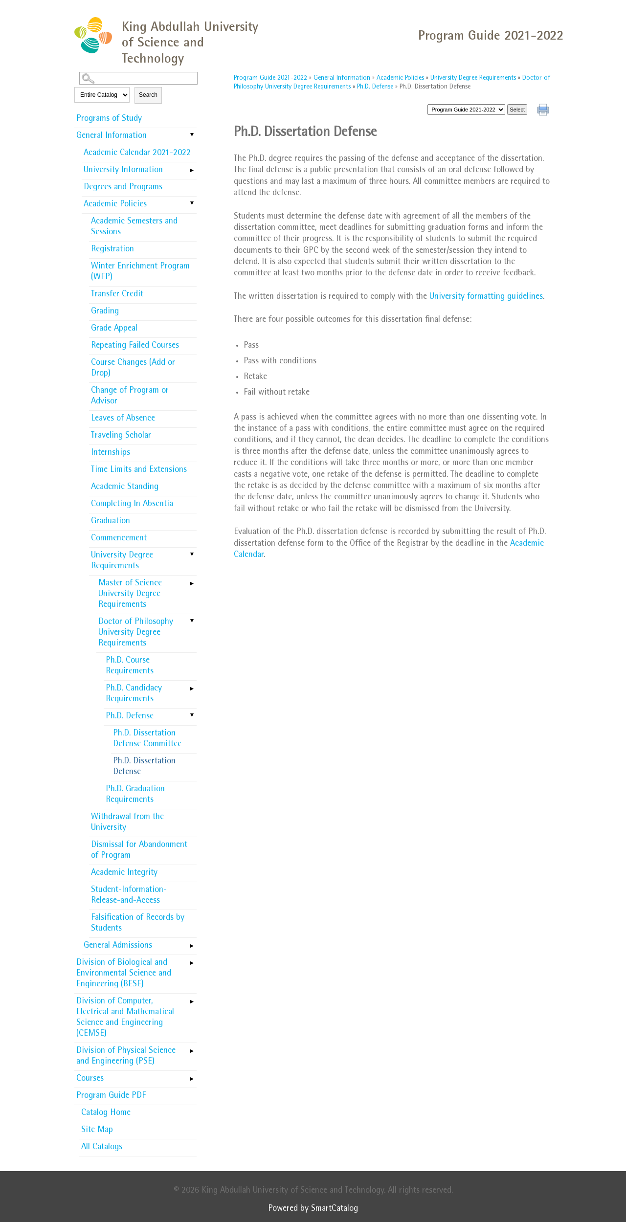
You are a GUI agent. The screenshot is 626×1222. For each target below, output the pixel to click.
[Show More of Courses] (192, 1076)
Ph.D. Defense (130, 716)
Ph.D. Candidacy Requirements (134, 694)
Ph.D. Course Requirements (130, 666)
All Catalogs (101, 1147)
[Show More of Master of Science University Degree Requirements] (192, 580)
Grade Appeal (114, 329)
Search (148, 94)
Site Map (97, 1130)
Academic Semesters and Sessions (134, 227)
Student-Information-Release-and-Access (129, 896)
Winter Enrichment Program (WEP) (140, 272)
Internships (110, 453)
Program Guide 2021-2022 (270, 78)
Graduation (110, 521)
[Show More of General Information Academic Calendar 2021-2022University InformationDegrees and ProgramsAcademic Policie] (192, 135)
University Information (123, 170)
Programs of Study (109, 119)
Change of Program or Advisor (130, 396)
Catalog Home (106, 1113)
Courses (90, 1079)
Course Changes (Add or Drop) (133, 368)
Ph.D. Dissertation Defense (144, 767)
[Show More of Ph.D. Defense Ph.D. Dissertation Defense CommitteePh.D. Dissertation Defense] (192, 716)
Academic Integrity (124, 873)
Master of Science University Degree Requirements (130, 594)
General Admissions (118, 946)
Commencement (119, 538)
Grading (105, 312)
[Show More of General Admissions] (192, 943)
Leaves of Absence (123, 419)
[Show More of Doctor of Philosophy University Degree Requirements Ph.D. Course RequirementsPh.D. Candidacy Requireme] (192, 621)
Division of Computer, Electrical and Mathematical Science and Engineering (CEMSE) (125, 1018)
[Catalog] (466, 109)
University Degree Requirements (122, 561)
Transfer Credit (117, 294)
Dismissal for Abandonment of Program (139, 851)
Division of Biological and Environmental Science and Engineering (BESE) (123, 974)
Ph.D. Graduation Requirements (135, 795)
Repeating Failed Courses (135, 346)
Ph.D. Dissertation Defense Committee (147, 739)
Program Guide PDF (111, 1096)
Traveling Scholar (121, 436)
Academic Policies (115, 204)
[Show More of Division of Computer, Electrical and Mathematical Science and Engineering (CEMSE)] (192, 998)
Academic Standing (124, 487)
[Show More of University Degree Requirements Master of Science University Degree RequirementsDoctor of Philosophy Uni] (192, 555)
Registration (112, 249)
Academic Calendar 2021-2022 (137, 153)
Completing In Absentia (132, 504)
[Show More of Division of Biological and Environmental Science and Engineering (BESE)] (192, 960)
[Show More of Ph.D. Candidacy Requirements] (192, 685)
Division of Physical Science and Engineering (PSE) (126, 1056)
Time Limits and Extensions (139, 470)
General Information (111, 136)
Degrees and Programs (123, 187)
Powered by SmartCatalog (313, 1209)
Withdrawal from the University (127, 823)
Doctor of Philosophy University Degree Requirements (135, 633)
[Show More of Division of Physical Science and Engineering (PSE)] (192, 1048)
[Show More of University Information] (192, 167)
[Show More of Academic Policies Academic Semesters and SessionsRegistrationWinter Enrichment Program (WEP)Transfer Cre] (192, 204)
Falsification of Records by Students (137, 923)
